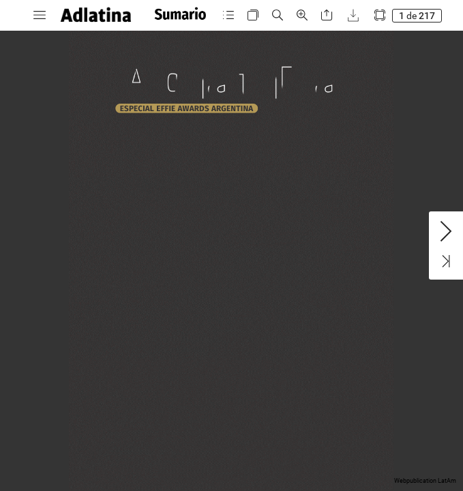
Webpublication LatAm (425, 480)
